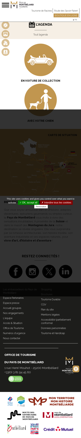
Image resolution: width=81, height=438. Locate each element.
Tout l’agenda (40, 34)
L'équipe (7, 318)
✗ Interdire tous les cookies (56, 202)
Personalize (41, 206)
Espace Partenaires (13, 297)
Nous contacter (11, 338)
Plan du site (47, 309)
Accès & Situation (12, 323)
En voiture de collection (40, 80)
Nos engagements (13, 313)
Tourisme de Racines (41, 10)
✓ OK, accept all (28, 202)
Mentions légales (50, 314)
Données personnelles (53, 328)
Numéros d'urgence (14, 333)
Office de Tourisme (13, 328)
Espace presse (11, 303)
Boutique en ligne (66, 15)
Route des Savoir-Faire (66, 10)
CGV (43, 304)
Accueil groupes (12, 308)
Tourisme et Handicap (53, 333)
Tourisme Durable (50, 299)
